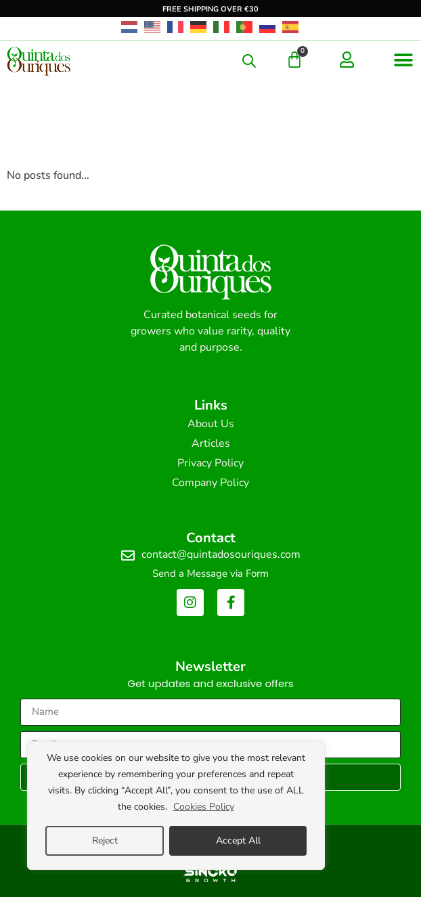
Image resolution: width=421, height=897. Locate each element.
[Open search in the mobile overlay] (249, 60)
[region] (176, 805)
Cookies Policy (203, 806)
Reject (105, 840)
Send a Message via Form (210, 573)
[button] (404, 60)
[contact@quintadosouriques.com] (128, 556)
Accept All (238, 840)
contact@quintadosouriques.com (221, 554)
